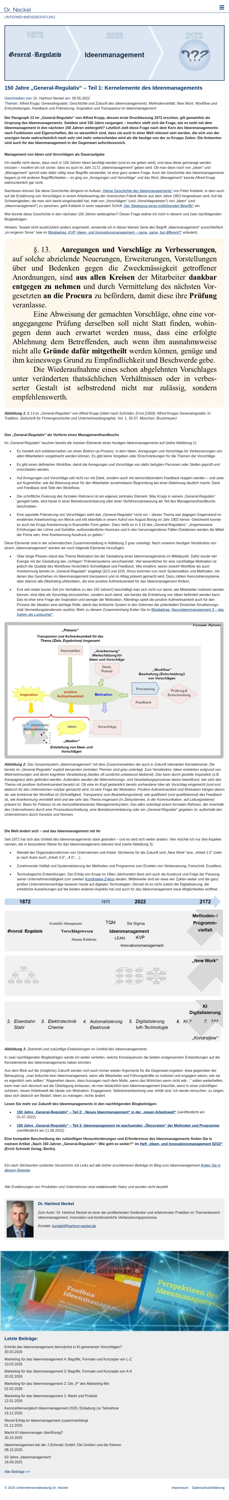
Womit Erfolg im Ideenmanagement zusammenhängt (46, 1420)
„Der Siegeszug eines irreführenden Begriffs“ (158, 206)
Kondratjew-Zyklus (100, 879)
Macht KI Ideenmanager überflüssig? (33, 1432)
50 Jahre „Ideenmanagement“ (28, 1457)
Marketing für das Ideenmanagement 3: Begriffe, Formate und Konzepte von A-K (68, 1371)
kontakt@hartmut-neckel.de (74, 1226)
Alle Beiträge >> (17, 1472)
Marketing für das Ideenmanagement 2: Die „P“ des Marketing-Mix (56, 1384)
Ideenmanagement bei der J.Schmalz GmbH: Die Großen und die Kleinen (62, 1445)
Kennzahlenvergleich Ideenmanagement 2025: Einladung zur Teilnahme (61, 1408)
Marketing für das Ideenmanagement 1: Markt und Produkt (50, 1396)
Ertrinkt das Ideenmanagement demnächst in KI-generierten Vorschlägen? (63, 1347)
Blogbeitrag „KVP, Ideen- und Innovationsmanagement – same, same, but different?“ (115, 232)
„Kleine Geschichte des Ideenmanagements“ (137, 191)
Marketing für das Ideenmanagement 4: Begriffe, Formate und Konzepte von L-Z (68, 1359)
